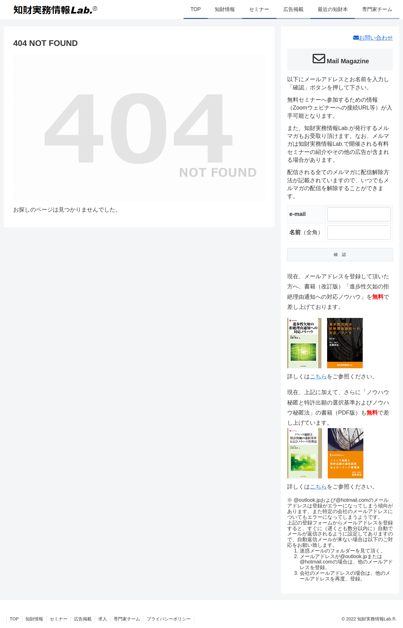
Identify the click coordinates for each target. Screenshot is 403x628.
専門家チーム (127, 618)
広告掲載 (83, 618)
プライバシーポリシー (169, 618)
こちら (318, 376)
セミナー (58, 618)
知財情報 (34, 618)
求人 (102, 618)
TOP (14, 618)
